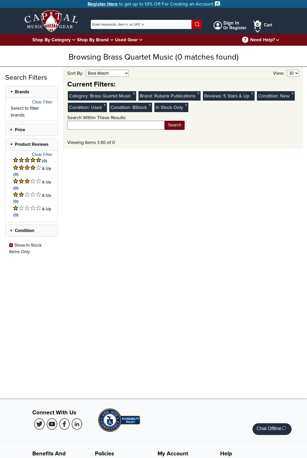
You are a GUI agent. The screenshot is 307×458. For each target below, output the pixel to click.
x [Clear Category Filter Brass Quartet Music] (134, 93)
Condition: (269, 95)
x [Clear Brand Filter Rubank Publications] (198, 93)
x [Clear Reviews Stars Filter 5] (252, 93)
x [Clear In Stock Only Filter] (186, 105)
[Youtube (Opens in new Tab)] (52, 424)
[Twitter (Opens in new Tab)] (39, 424)
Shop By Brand (93, 39)
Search (174, 125)
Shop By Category (51, 39)
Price (20, 129)
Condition (24, 230)
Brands (22, 92)
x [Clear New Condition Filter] (292, 93)
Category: (79, 95)
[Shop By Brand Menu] (112, 39)
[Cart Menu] (257, 30)
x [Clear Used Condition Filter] (104, 105)
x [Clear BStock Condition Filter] (150, 105)
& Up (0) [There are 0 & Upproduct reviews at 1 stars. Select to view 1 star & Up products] (32, 212)
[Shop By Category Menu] (74, 39)
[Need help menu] (277, 39)
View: (279, 73)
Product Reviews (32, 144)
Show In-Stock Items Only (25, 248)
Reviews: (213, 95)
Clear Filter (42, 102)
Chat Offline (271, 429)
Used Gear (126, 39)
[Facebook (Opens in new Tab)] (64, 424)
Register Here (103, 4)
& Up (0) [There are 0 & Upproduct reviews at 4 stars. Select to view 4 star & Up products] (32, 171)
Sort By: (76, 73)
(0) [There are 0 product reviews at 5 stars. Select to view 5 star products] (30, 161)
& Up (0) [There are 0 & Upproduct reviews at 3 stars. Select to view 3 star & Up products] (32, 185)
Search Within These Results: (96, 117)
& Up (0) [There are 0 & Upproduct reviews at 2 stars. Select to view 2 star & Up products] (32, 198)
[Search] (196, 24)
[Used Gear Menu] (141, 39)
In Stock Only (169, 107)
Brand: (147, 95)
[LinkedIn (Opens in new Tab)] (77, 424)
